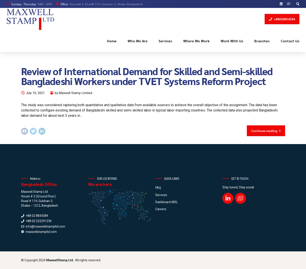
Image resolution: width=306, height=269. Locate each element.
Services (165, 41)
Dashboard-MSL (166, 202)
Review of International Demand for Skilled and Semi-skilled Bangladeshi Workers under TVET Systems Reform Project (147, 76)
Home (112, 41)
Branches (262, 41)
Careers (160, 209)
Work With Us (232, 41)
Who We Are (138, 41)
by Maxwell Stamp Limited (73, 93)
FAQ (158, 187)
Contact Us (290, 41)
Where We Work (196, 41)
